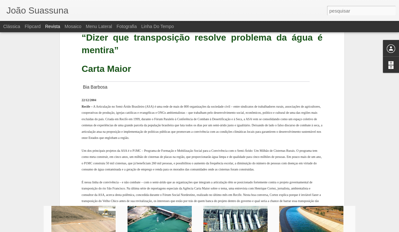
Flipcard (33, 26)
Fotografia (127, 26)
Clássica (11, 26)
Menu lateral (99, 26)
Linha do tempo (157, 26)
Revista (52, 26)
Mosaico (73, 26)
